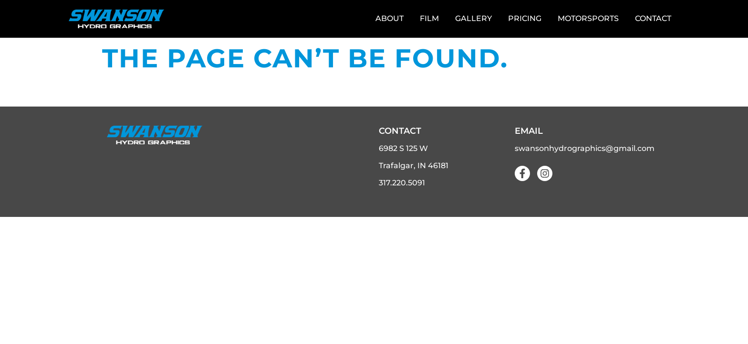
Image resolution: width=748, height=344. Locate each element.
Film (429, 18)
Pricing (524, 18)
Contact (653, 18)
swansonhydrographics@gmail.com (584, 148)
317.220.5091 (402, 182)
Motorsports (588, 18)
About (389, 18)
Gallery (473, 18)
